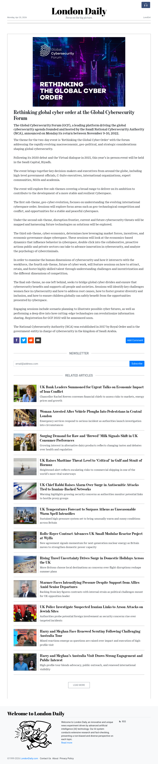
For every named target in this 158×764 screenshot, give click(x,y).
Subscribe (136, 363)
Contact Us (45, 758)
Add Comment (135, 340)
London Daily (79, 11)
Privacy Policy (67, 758)
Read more (66, 742)
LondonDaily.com (29, 758)
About (55, 758)
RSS (122, 721)
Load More (79, 685)
